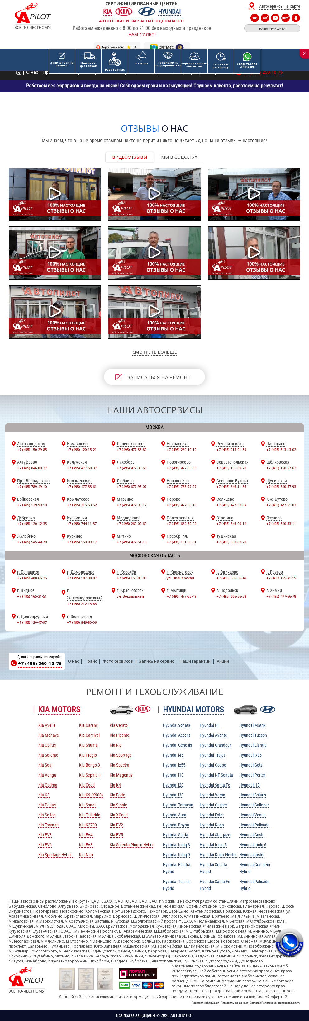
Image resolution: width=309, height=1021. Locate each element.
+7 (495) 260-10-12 (181, 449)
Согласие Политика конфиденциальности (275, 1002)
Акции (223, 661)
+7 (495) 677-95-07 (131, 486)
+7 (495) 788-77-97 (181, 486)
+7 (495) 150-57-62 (281, 468)
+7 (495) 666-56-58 (231, 596)
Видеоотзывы (129, 157)
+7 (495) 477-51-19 (131, 542)
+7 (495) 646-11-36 (231, 486)
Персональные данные (234, 1002)
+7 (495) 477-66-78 (281, 596)
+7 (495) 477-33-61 (82, 486)
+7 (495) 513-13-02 (281, 449)
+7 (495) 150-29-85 (32, 449)
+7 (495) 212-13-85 (82, 603)
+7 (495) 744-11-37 (82, 523)
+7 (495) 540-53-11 (281, 523)
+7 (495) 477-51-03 (281, 505)
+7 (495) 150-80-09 (131, 577)
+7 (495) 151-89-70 (231, 468)
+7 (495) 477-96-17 (131, 505)
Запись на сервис (156, 661)
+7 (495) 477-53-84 (231, 505)
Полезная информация (205, 1002)
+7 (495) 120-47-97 (32, 622)
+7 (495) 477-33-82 (131, 449)
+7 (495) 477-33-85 (181, 468)
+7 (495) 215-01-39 (231, 449)
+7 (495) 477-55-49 (181, 596)
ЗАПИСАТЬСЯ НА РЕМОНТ (159, 377)
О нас (73, 661)
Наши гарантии (195, 661)
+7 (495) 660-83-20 (231, 542)
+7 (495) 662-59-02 (181, 523)
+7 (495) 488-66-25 (32, 577)
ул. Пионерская (180, 577)
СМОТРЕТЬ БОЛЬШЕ (154, 352)
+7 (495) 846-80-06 (82, 622)
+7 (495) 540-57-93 (281, 486)
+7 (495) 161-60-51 (181, 542)
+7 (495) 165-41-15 (281, 577)
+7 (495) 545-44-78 (32, 542)
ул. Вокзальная (130, 596)
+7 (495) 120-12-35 (32, 523)
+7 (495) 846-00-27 (32, 468)
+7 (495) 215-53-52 (82, 505)
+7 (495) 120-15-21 (82, 449)
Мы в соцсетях (179, 157)
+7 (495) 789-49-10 (32, 486)
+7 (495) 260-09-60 (131, 523)
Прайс (91, 661)
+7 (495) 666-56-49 (231, 577)
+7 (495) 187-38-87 (82, 577)
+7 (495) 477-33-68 (131, 468)
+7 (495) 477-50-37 (82, 468)
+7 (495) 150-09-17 (82, 542)
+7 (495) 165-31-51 (32, 596)
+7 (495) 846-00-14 (231, 523)
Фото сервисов (118, 661)
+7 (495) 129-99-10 (32, 505)
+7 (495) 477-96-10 (181, 505)
